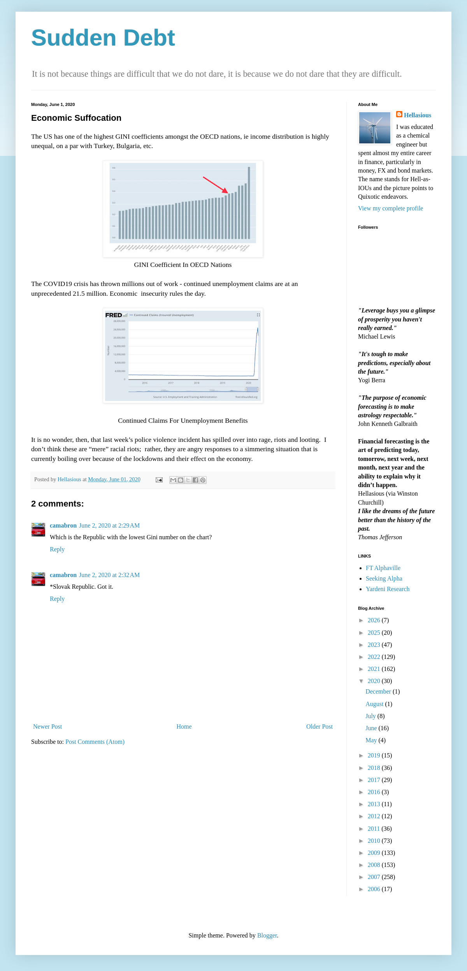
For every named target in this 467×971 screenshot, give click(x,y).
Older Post (319, 726)
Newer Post (47, 726)
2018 (375, 767)
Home (184, 726)
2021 (375, 669)
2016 (375, 792)
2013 (375, 804)
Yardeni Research (388, 589)
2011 (374, 828)
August (375, 704)
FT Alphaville (383, 568)
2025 (375, 632)
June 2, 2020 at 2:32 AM (109, 575)
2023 (375, 644)
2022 (375, 656)
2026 (375, 620)
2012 (375, 816)
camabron (63, 525)
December (379, 691)
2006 (375, 889)
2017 (375, 780)
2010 (375, 840)
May (371, 740)
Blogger (267, 935)
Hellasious (417, 115)
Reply (57, 549)
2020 (375, 681)
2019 (375, 755)
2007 (375, 877)
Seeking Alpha (384, 578)
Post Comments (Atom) (95, 741)
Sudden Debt (103, 38)
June (371, 728)
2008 (375, 865)
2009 (375, 852)
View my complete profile (390, 208)
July (371, 716)
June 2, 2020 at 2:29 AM (109, 525)
